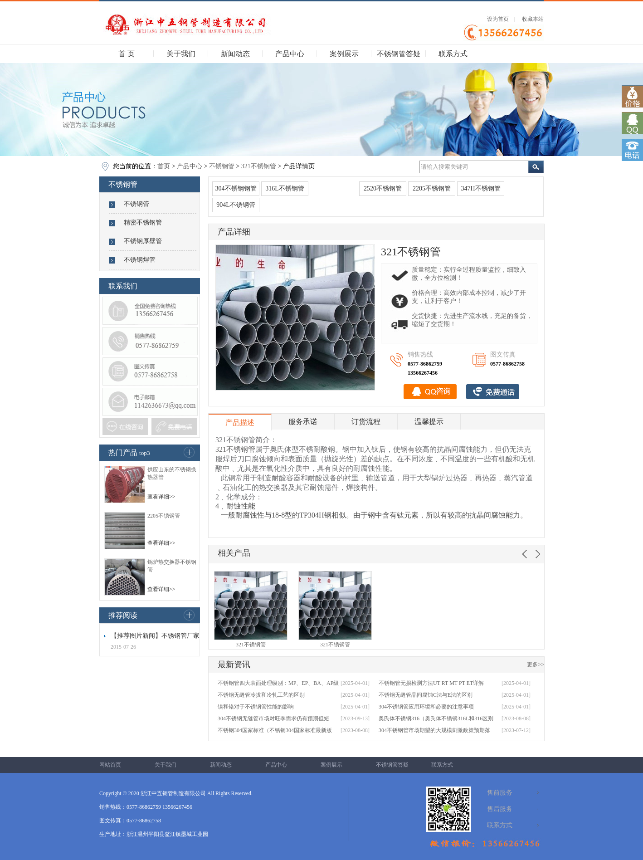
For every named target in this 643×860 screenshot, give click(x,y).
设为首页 (498, 19)
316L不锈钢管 (284, 188)
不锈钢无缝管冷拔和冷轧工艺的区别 (261, 695)
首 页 (126, 54)
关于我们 (180, 54)
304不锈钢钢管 (236, 188)
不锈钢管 (221, 166)
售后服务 (499, 809)
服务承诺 (302, 421)
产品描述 (239, 422)
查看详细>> (161, 497)
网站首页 (110, 765)
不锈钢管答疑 (398, 54)
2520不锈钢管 (383, 188)
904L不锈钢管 (235, 204)
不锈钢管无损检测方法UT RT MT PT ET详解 (431, 683)
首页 (163, 166)
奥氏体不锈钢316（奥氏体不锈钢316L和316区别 (436, 718)
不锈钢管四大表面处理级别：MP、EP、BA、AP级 (278, 683)
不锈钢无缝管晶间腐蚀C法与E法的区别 (426, 695)
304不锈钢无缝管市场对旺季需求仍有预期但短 (273, 718)
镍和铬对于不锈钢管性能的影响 (256, 707)
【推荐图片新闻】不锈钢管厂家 (155, 635)
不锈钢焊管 (140, 259)
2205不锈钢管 (163, 516)
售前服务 (499, 792)
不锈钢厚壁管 (143, 241)
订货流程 (365, 421)
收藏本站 (533, 19)
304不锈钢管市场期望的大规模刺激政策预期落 (434, 730)
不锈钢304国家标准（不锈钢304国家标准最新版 (275, 730)
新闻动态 (235, 54)
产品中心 (289, 54)
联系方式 (453, 54)
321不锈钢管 (258, 166)
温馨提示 (428, 421)
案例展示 (344, 54)
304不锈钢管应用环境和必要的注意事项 (426, 707)
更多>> (535, 664)
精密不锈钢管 (143, 222)
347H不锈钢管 (480, 188)
